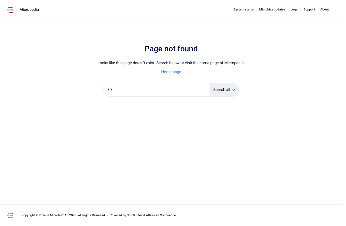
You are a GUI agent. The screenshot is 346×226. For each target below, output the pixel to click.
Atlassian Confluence (161, 215)
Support (309, 9)
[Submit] (110, 90)
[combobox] (156, 89)
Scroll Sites (135, 215)
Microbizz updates (272, 9)
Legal (294, 9)
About (324, 9)
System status (244, 9)
